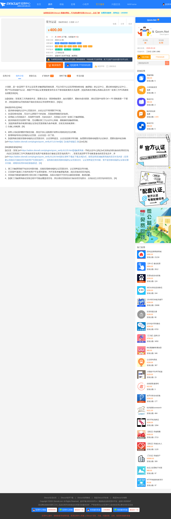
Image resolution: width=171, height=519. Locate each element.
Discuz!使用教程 (84, 498)
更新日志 (32, 76)
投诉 (130, 24)
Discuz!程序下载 (67, 498)
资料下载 (65, 76)
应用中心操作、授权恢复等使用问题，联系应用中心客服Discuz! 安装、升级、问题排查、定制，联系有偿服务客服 (85, 516)
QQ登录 (167, 4)
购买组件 (56, 65)
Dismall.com (58, 501)
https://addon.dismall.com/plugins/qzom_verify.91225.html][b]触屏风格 (53, 150)
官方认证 (51, 21)
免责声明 (100, 66)
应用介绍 (6, 76)
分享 (122, 24)
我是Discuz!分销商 (120, 498)
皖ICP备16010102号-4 (88, 501)
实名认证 (60, 53)
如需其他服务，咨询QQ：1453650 (114, 13)
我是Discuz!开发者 (101, 498)
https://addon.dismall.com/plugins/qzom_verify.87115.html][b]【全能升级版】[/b (44, 142)
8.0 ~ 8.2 (76, 49)
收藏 (114, 24)
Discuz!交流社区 (50, 498)
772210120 (150, 57)
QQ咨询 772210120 (80, 65)
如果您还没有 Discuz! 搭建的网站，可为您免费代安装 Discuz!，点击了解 (71, 13)
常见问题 (80, 76)
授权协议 (112, 66)
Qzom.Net (151, 20)
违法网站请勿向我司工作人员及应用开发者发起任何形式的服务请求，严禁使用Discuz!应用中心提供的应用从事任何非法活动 (85, 505)
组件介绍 (19, 76)
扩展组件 (48, 76)
